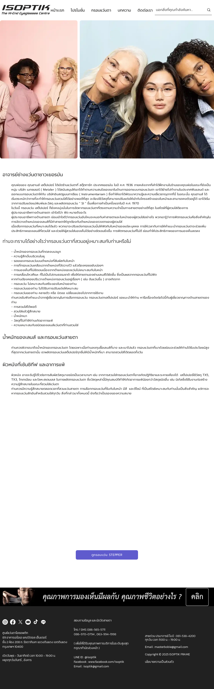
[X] (20, 622)
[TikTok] (35, 622)
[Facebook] (13, 622)
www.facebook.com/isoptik (106, 661)
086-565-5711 (96, 629)
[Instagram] (5, 622)
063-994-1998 (106, 634)
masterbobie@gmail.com (171, 647)
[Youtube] (28, 622)
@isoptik (90, 657)
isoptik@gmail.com (96, 666)
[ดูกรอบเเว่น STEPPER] (107, 555)
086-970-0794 (84, 634)
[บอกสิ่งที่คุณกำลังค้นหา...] (177, 10)
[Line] (43, 622)
